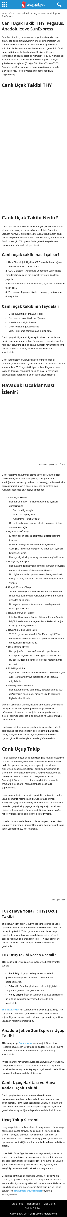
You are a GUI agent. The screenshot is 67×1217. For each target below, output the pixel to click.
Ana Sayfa (7, 13)
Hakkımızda (33, 1203)
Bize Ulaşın (50, 1203)
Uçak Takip (17, 1203)
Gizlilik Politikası (33, 1208)
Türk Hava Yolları (10, 1009)
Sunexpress (25, 1043)
